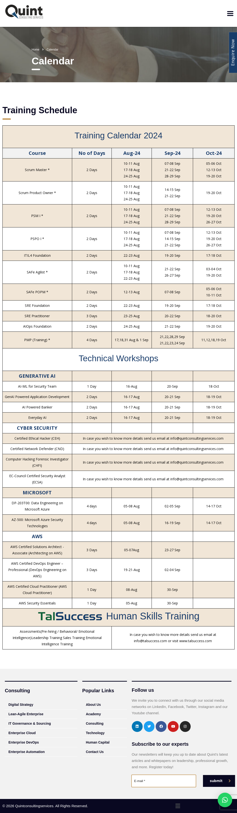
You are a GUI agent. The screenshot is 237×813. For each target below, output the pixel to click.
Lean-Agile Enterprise (25, 714)
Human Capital (98, 742)
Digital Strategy (20, 705)
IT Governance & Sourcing (29, 723)
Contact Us (95, 752)
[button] (178, 806)
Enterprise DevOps (23, 742)
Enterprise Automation (26, 752)
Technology (95, 733)
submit (220, 781)
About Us (93, 705)
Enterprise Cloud (22, 733)
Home (35, 49)
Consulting (95, 723)
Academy (93, 714)
